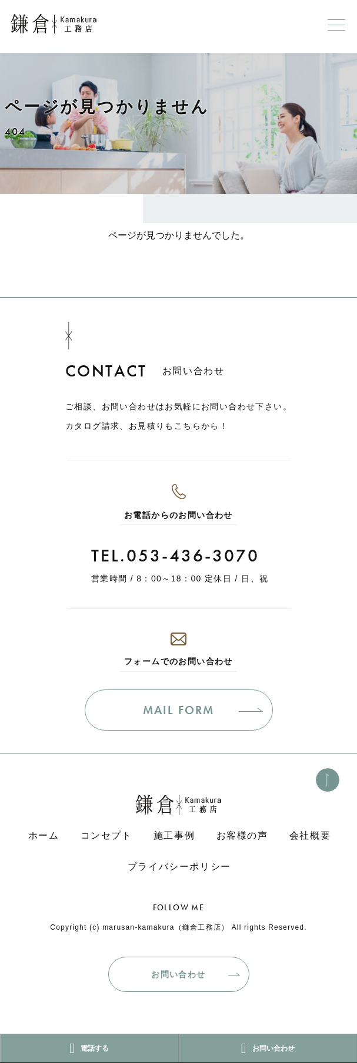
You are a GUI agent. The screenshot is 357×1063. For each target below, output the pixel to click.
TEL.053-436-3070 (175, 555)
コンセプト (106, 835)
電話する (89, 1048)
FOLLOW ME (179, 907)
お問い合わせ (178, 974)
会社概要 (310, 835)
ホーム (43, 835)
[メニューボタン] (336, 25)
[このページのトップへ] (327, 780)
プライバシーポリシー (179, 867)
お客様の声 (242, 835)
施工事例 (174, 835)
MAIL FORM (178, 710)
